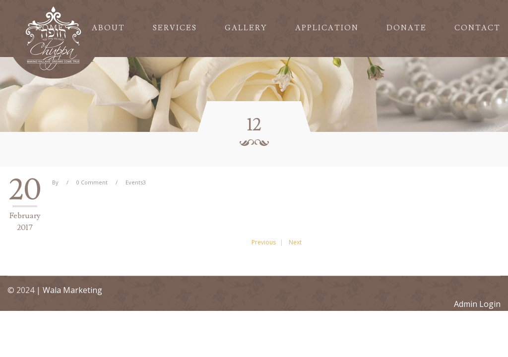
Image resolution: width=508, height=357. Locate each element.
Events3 (136, 182)
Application (327, 28)
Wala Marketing (72, 290)
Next (295, 242)
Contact (477, 28)
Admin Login (477, 303)
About (108, 28)
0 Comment (92, 182)
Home (49, 28)
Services (175, 28)
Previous (264, 242)
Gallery (246, 28)
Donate (406, 28)
